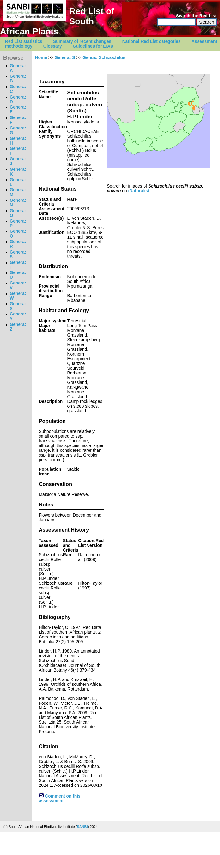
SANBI (82, 826)
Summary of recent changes (82, 41)
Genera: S (65, 57)
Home (41, 57)
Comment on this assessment (60, 798)
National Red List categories (151, 41)
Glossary (52, 46)
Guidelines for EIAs (93, 46)
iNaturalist (138, 190)
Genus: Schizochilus (103, 57)
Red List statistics (23, 41)
